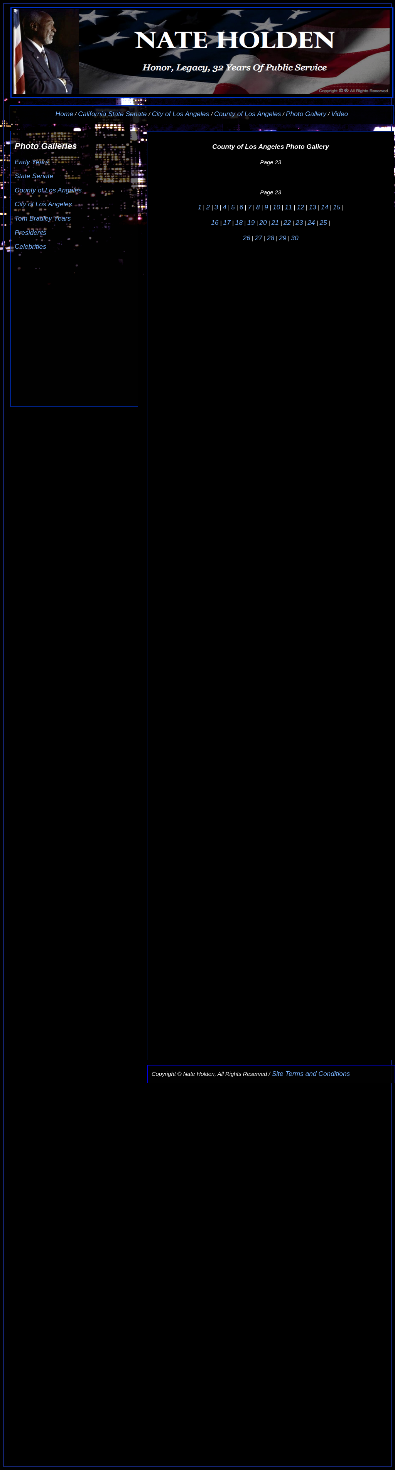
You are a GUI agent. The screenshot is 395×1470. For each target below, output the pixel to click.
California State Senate (113, 114)
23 (299, 222)
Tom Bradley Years (43, 218)
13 (312, 207)
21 (275, 222)
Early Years (32, 162)
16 (214, 222)
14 (324, 207)
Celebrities (30, 246)
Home (64, 114)
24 (311, 222)
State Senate (34, 176)
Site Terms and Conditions (311, 1073)
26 (246, 238)
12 (300, 207)
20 (263, 222)
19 (251, 222)
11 (288, 207)
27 (258, 238)
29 (282, 238)
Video (339, 114)
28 (270, 238)
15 (336, 207)
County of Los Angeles (247, 114)
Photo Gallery (306, 114)
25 (323, 222)
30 (294, 238)
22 (287, 222)
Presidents (30, 232)
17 (227, 222)
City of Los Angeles (181, 114)
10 (276, 207)
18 (239, 222)
